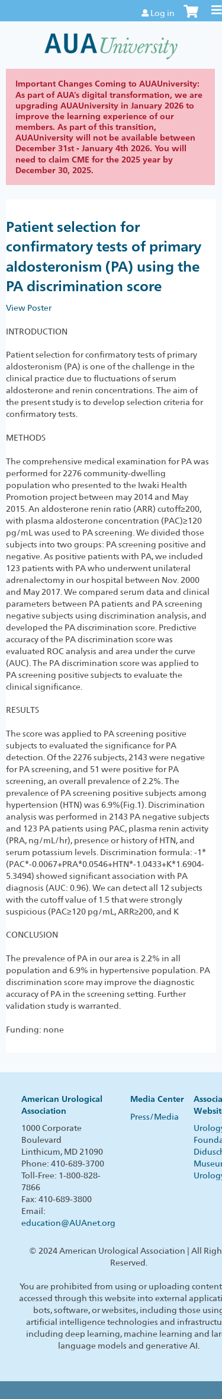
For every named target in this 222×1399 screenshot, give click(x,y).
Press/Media (154, 1116)
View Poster (29, 308)
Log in (162, 13)
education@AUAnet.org (68, 1223)
